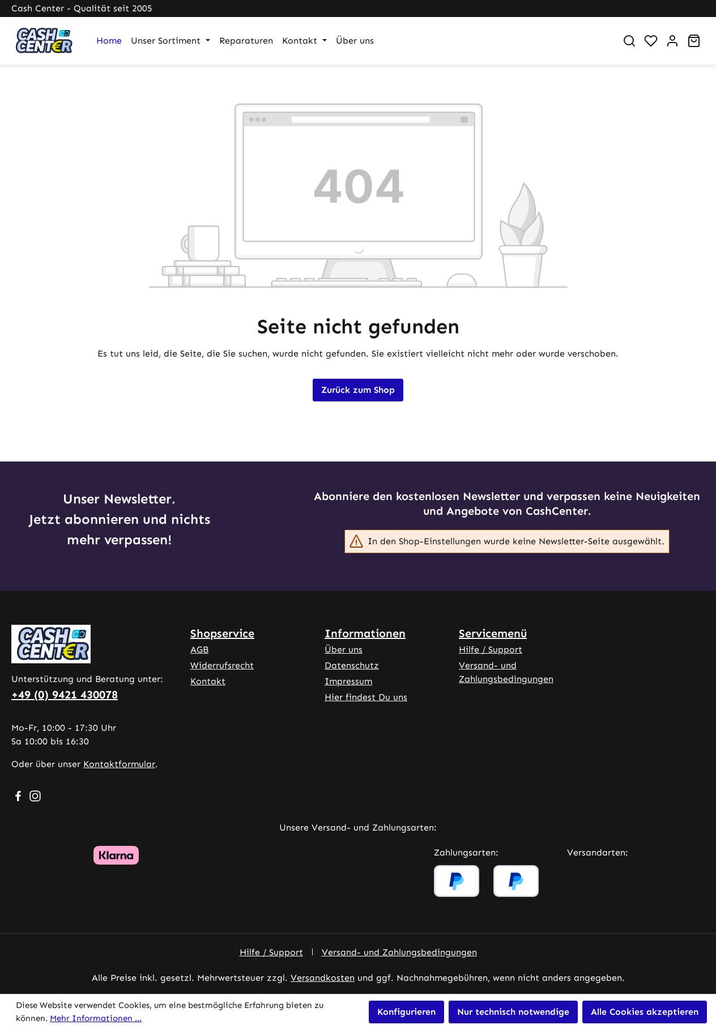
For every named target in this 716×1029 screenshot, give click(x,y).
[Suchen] (629, 41)
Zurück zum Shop (358, 389)
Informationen (365, 633)
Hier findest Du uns (366, 697)
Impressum (348, 681)
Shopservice (222, 633)
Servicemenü (493, 633)
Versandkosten (323, 977)
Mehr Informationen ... (96, 1018)
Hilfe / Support (490, 649)
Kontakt (207, 681)
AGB (199, 649)
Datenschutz (352, 665)
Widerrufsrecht (222, 665)
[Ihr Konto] (672, 41)
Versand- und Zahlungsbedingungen (399, 952)
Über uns (344, 649)
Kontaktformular (119, 764)
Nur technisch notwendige (513, 1011)
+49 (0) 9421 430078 (64, 694)
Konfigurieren (406, 1011)
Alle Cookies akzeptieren (644, 1011)
